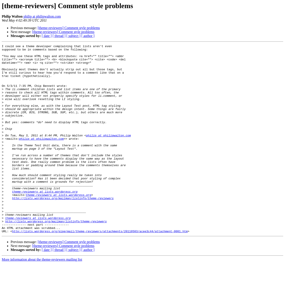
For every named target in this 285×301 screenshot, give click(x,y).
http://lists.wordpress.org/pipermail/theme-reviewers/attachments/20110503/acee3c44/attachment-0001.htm (100, 269)
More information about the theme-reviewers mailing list (42, 297)
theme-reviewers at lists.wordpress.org (44, 221)
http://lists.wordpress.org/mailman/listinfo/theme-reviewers (63, 229)
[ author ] (88, 36)
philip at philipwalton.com (42, 16)
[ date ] (47, 36)
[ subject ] (73, 36)
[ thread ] (59, 36)
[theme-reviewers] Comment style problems (69, 28)
